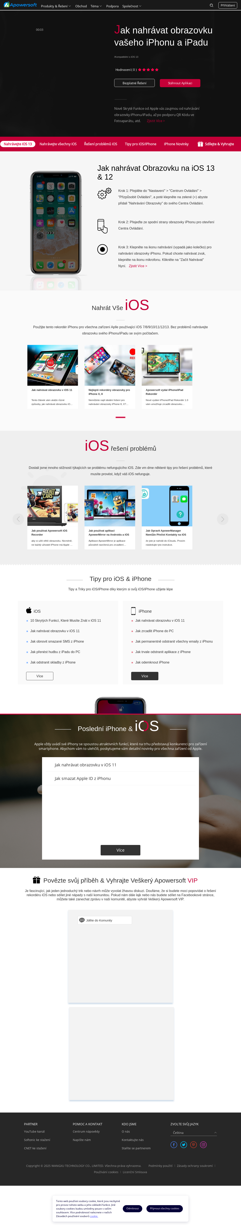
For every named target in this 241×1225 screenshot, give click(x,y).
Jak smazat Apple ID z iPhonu (83, 778)
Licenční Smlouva (135, 1172)
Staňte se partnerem (136, 1148)
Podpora (113, 5)
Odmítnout (132, 1208)
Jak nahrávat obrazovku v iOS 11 (55, 631)
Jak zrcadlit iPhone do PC (154, 631)
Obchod (81, 5)
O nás (126, 1131)
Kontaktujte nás (133, 1140)
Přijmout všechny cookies (164, 1208)
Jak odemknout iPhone (152, 662)
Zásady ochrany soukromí (195, 1166)
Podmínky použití (161, 1166)
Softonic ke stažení (37, 1140)
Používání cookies (106, 1172)
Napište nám (82, 1140)
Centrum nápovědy (86, 1131)
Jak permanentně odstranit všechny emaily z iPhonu (174, 641)
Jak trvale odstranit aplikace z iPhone (163, 652)
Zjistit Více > (156, 121)
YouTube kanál (34, 1131)
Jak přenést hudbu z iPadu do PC (55, 652)
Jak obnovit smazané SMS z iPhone (57, 641)
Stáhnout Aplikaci (180, 83)
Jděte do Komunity (99, 920)
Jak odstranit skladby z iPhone (53, 662)
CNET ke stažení (35, 1148)
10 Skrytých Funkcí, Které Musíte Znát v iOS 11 (65, 620)
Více (39, 676)
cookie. (94, 1216)
